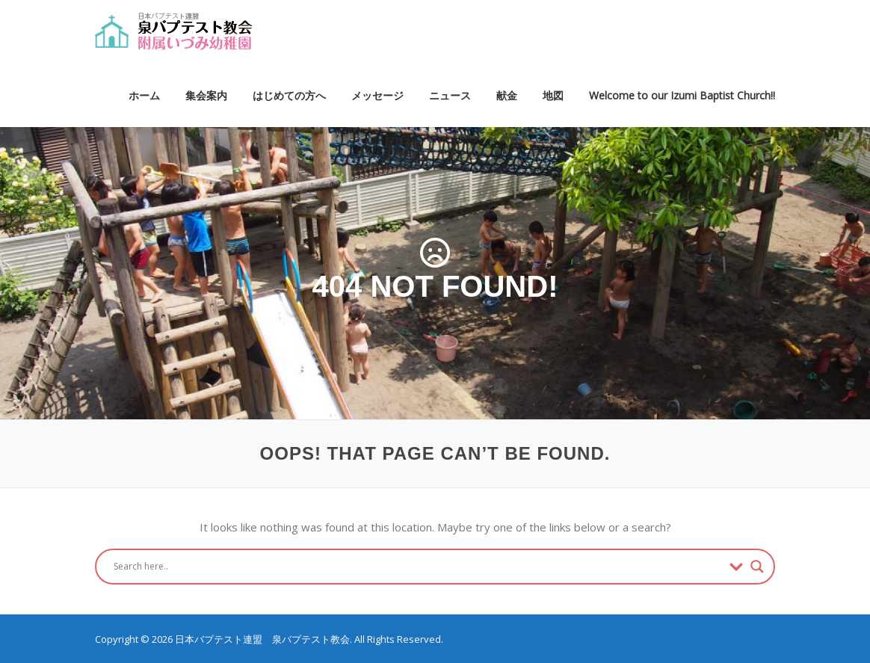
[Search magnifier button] (757, 566)
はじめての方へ (289, 95)
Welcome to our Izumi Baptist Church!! (682, 95)
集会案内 (206, 95)
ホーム (144, 95)
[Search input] (418, 566)
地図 (553, 95)
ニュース (450, 95)
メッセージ (377, 95)
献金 (506, 95)
